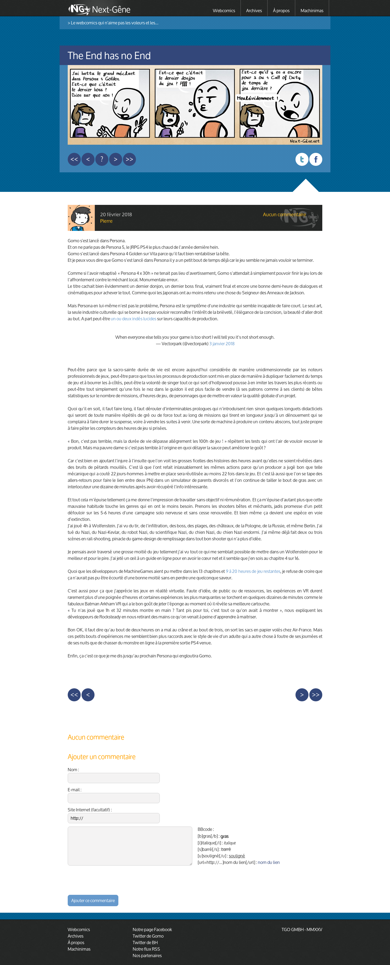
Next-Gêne (111, 8)
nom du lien (269, 862)
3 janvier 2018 (222, 343)
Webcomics (224, 10)
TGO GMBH (293, 929)
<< (74, 159)
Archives (254, 10)
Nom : (114, 774)
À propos (281, 10)
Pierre (106, 221)
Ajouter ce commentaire (93, 900)
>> (129, 159)
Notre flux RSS (146, 948)
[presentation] (109, 879)
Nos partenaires (147, 955)
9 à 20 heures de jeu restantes (253, 571)
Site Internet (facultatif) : (114, 814)
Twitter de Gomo (148, 935)
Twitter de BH (145, 942)
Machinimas (312, 10)
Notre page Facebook (152, 929)
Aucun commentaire (284, 214)
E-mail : (114, 794)
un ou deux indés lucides (133, 318)
